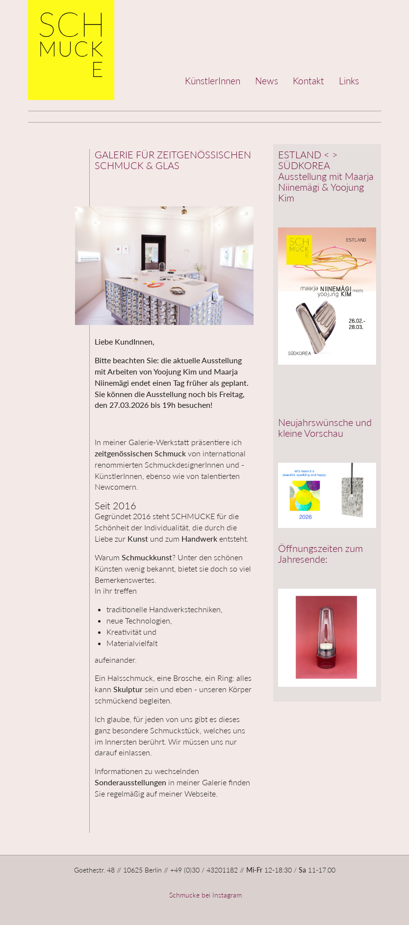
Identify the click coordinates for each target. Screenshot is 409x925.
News (266, 80)
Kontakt (308, 80)
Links (349, 80)
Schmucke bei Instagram (204, 895)
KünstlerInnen (212, 80)
